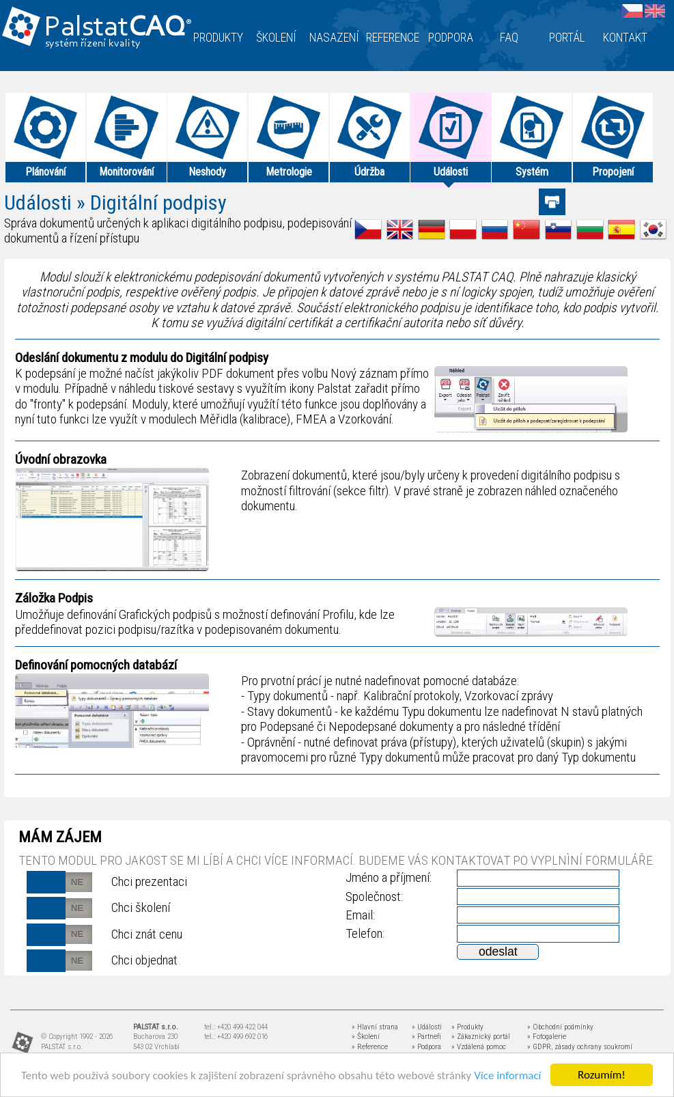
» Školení (366, 1036)
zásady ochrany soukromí (593, 1046)
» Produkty (467, 1027)
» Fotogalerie (546, 1036)
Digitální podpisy (158, 202)
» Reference (370, 1046)
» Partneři (426, 1036)
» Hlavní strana (375, 1027)
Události (38, 202)
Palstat (118, 28)
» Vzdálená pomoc (478, 1046)
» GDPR (539, 1046)
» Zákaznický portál (480, 1036)
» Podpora (426, 1046)
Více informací (507, 1076)
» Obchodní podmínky (560, 1027)
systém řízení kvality (93, 43)
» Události (427, 1027)
